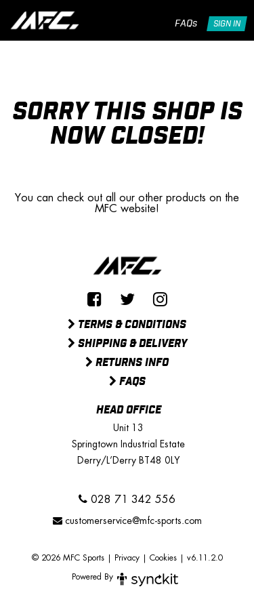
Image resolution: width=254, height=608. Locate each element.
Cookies (163, 558)
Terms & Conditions (127, 325)
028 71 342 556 (127, 499)
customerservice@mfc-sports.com (127, 520)
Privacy (127, 558)
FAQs (186, 23)
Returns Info (127, 363)
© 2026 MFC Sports (68, 558)
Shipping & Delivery (127, 344)
